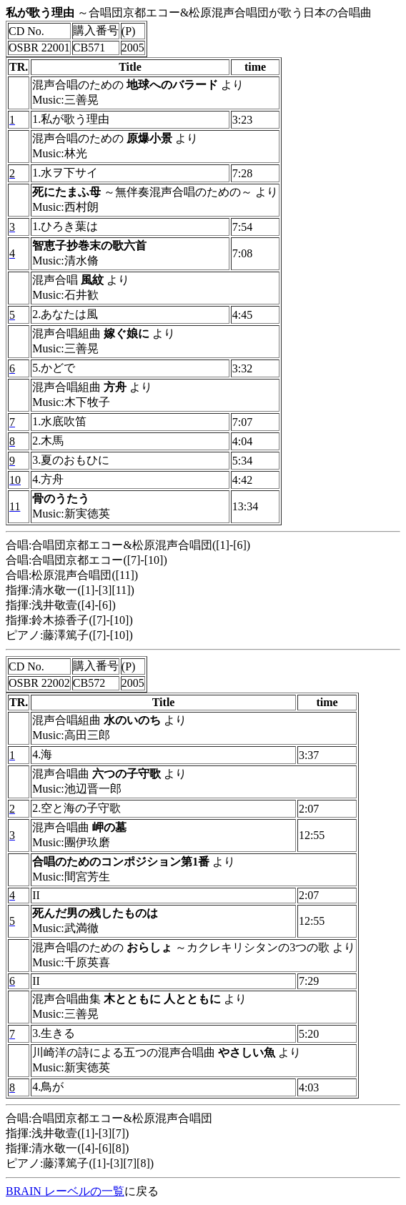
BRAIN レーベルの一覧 (65, 1191)
